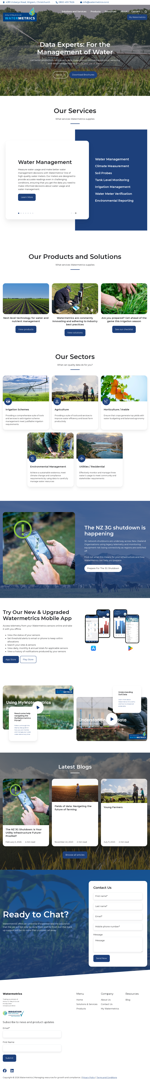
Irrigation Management (28, 213)
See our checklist (124, 329)
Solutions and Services (74, 11)
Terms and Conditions (107, 1077)
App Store (11, 659)
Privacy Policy (88, 1077)
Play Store (28, 659)
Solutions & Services (86, 1004)
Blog (128, 1000)
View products (25, 329)
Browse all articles (75, 855)
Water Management (18, 213)
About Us (60, 74)
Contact (135, 11)
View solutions (75, 332)
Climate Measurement (21, 213)
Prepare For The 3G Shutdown (103, 568)
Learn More (27, 197)
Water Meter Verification (30, 213)
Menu (80, 993)
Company (107, 993)
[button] (145, 11)
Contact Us (106, 1004)
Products (96, 11)
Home (79, 1000)
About (124, 11)
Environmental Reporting (32, 213)
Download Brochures (83, 74)
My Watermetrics (137, 17)
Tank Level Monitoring (25, 213)
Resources (110, 11)
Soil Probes (23, 213)
